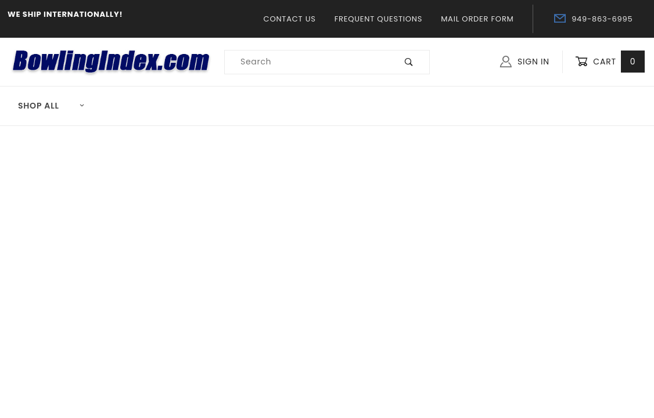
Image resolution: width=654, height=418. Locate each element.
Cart (610, 62)
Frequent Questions (378, 18)
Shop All (51, 105)
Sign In (524, 61)
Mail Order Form (477, 18)
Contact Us (290, 18)
